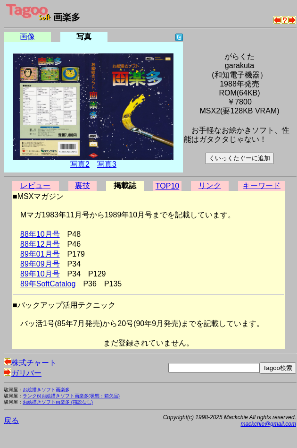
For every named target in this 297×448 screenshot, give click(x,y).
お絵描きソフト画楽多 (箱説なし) (58, 402)
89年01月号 (40, 254)
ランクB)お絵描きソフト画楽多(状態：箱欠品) (71, 395)
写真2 (80, 164)
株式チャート (30, 363)
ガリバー (22, 373)
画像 (27, 37)
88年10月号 (40, 234)
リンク (209, 185)
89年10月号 (40, 274)
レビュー (35, 185)
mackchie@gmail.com (268, 424)
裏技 (82, 185)
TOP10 (167, 186)
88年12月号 (40, 244)
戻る (11, 420)
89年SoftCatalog (47, 284)
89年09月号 (40, 264)
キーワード (261, 185)
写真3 (106, 164)
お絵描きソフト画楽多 (46, 389)
